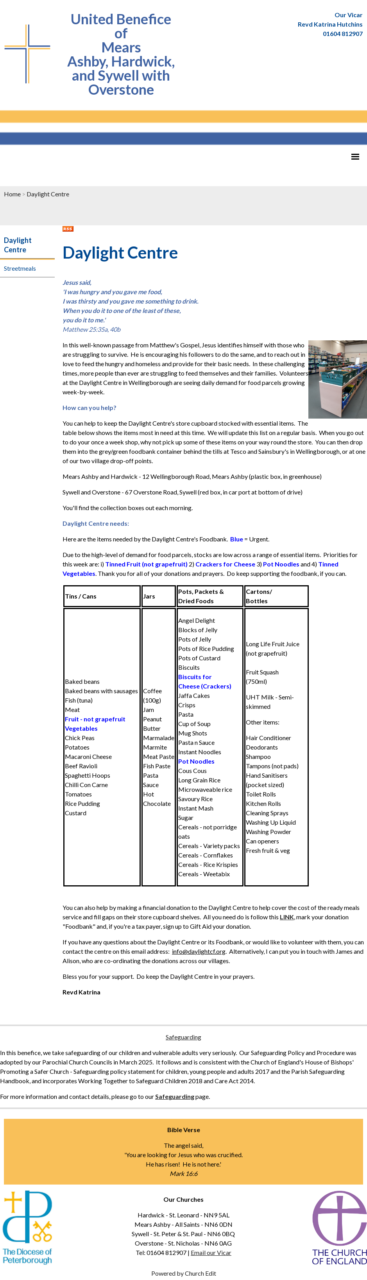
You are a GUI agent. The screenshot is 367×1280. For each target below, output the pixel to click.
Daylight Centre (48, 194)
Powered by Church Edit (183, 1273)
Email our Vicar (211, 1252)
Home (12, 194)
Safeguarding (183, 1037)
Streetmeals (20, 268)
